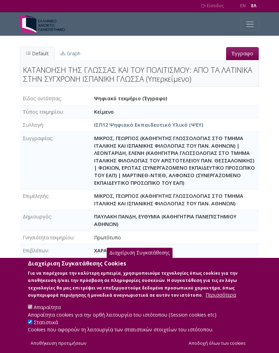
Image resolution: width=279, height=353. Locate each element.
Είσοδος (212, 6)
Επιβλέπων (35, 250)
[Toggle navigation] (250, 24)
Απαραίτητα (47, 316)
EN (243, 6)
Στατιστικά (46, 331)
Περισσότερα (220, 303)
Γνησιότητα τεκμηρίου (48, 237)
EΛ (253, 6)
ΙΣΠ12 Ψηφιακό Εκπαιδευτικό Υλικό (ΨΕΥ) (148, 125)
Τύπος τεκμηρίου (43, 112)
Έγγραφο (242, 53)
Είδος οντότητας (42, 98)
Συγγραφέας (38, 138)
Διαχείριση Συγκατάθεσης (139, 261)
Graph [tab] (70, 53)
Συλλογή (33, 125)
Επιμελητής (35, 196)
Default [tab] (37, 53)
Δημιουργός (37, 216)
